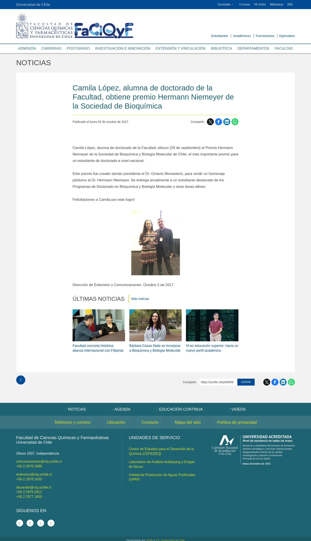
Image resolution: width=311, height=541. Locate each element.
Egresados (287, 36)
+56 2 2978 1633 (29, 476)
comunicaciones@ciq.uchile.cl (39, 459)
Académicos (242, 36)
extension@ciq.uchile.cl (34, 472)
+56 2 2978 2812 (29, 489)
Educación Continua (180, 407)
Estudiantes (219, 36)
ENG (290, 4)
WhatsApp (235, 122)
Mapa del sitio (189, 420)
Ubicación (114, 420)
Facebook (218, 122)
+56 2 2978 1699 (29, 464)
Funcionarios (265, 36)
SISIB (149, 537)
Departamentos (253, 49)
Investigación (122, 48)
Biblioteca (221, 49)
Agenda (120, 407)
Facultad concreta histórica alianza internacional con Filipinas (98, 346)
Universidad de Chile (173, 537)
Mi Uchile (260, 4)
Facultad (283, 49)
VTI (158, 537)
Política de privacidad (240, 420)
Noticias (34, 63)
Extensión (180, 48)
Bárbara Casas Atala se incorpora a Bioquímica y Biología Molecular (155, 346)
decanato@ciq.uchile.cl (34, 484)
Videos (238, 407)
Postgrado (78, 49)
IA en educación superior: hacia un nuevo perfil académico (210, 346)
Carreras (51, 49)
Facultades (224, 4)
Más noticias (140, 299)
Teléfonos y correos (69, 420)
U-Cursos (244, 4)
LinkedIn (227, 122)
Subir (20, 378)
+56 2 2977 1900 (29, 493)
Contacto (150, 420)
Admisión (27, 49)
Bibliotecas (276, 4)
